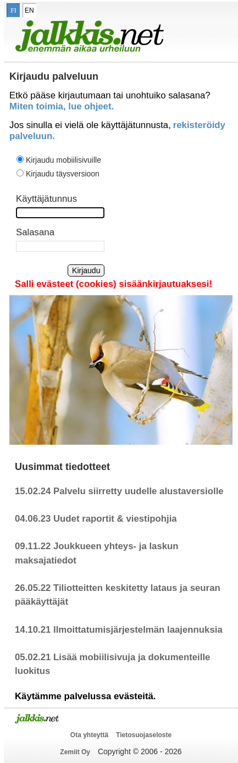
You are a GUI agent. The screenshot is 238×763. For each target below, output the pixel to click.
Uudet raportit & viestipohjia (115, 518)
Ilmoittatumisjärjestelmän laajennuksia (138, 629)
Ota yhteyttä (89, 735)
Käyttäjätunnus (46, 198)
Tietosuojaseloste (143, 735)
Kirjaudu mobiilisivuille (63, 160)
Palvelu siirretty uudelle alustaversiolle (138, 491)
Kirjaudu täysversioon (62, 173)
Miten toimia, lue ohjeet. (61, 106)
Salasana (35, 232)
